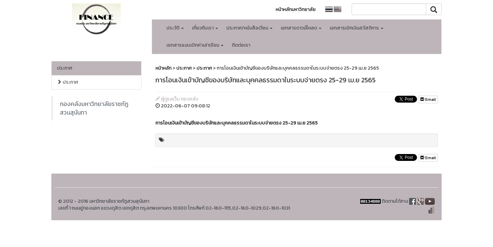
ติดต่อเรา (241, 45)
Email (428, 99)
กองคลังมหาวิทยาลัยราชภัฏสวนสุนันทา (94, 108)
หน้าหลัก (163, 68)
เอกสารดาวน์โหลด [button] (301, 28)
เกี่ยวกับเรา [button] (205, 28)
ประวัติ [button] (175, 28)
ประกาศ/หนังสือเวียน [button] (249, 28)
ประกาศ (64, 68)
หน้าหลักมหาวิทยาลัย (296, 9)
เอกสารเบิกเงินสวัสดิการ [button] (356, 28)
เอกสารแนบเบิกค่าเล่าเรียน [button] (195, 45)
